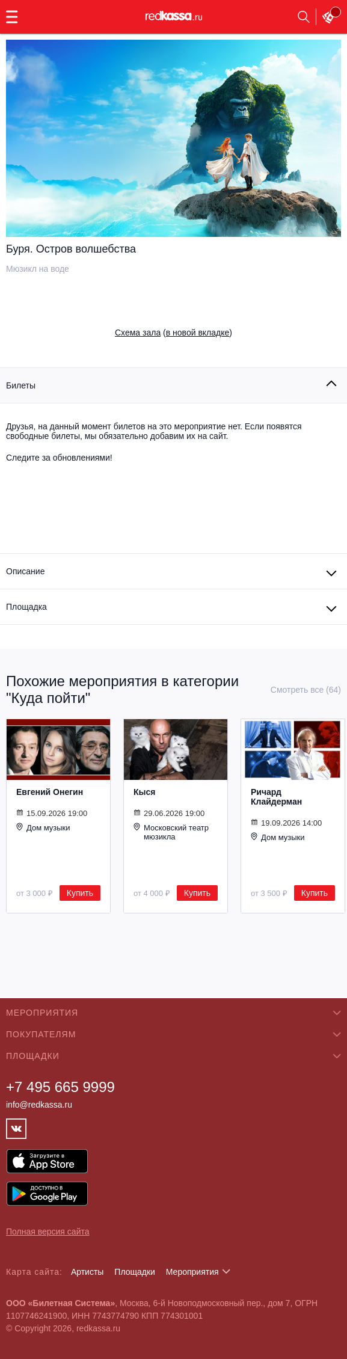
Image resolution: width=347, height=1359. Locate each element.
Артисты (87, 1272)
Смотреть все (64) (306, 690)
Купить (80, 893)
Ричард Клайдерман (276, 796)
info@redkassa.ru (39, 1104)
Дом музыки (43, 827)
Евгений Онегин (49, 792)
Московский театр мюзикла (171, 832)
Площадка (26, 607)
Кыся (144, 792)
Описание (25, 571)
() (173, 332)
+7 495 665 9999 (60, 1087)
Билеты (20, 385)
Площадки (134, 1272)
